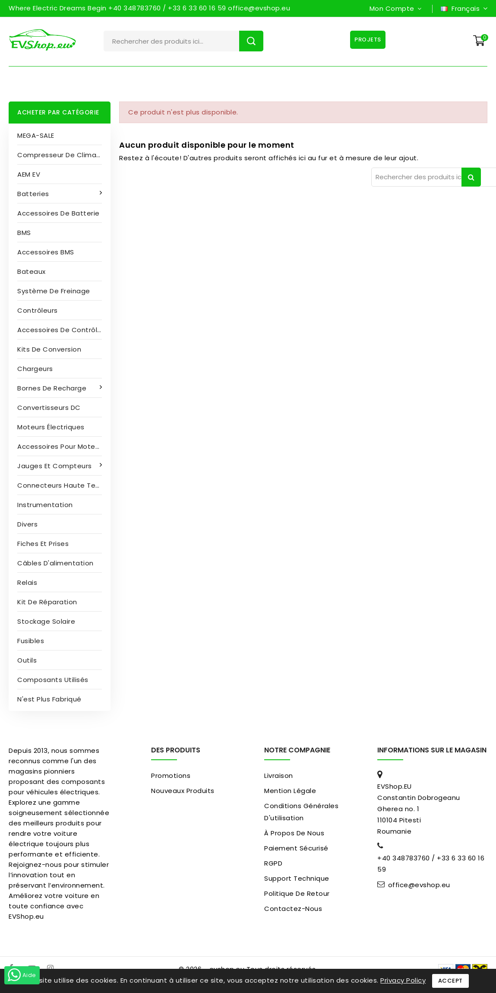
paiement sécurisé (296, 848)
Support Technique (296, 878)
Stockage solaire (46, 621)
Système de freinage (53, 290)
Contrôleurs (37, 310)
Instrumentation (45, 504)
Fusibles (30, 640)
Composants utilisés (52, 679)
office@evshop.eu (419, 885)
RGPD (273, 863)
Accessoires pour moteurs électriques (64, 446)
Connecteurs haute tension (64, 485)
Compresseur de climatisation (64, 154)
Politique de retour (297, 893)
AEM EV (28, 174)
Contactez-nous (293, 908)
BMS (24, 232)
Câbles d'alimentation (55, 563)
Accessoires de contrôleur (62, 329)
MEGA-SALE (35, 135)
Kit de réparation (47, 601)
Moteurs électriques (51, 426)
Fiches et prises (43, 543)
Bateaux (31, 271)
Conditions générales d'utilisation (301, 811)
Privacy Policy (403, 980)
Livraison (278, 775)
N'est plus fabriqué (49, 699)
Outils (27, 660)
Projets (366, 39)
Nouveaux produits (183, 790)
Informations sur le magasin (432, 750)
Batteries (34, 193)
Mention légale (290, 790)
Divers (27, 524)
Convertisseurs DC (49, 407)
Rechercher (251, 41)
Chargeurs (35, 368)
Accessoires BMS (45, 252)
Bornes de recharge (52, 388)
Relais (27, 582)
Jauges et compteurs (55, 465)
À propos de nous (294, 833)
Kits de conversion (49, 349)
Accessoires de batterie (58, 213)
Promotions (170, 775)
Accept (450, 981)
